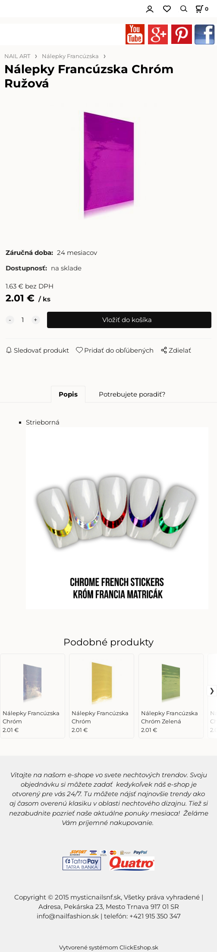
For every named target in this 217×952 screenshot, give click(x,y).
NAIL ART (17, 56)
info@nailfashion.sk (68, 916)
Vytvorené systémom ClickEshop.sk (108, 947)
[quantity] (22, 320)
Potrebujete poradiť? (132, 394)
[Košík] (200, 9)
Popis (68, 394)
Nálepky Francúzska (70, 56)
